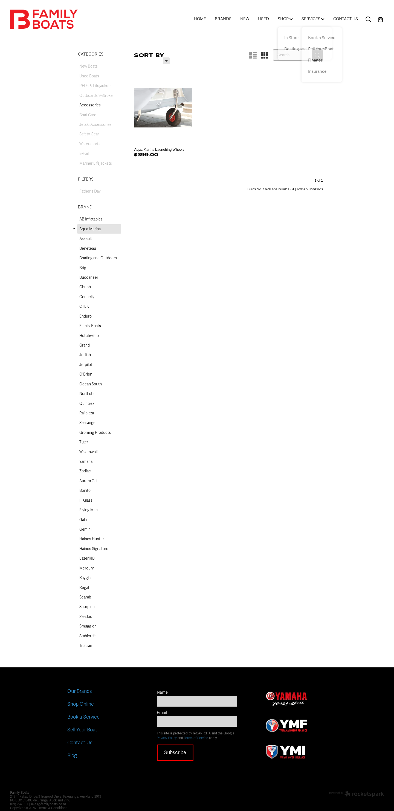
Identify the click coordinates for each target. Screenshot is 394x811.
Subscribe (175, 752)
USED (263, 18)
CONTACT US (345, 18)
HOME (200, 18)
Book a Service (83, 717)
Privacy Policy (167, 738)
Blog (72, 755)
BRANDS (223, 18)
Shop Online (80, 704)
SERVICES (313, 18)
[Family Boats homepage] (47, 19)
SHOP (285, 18)
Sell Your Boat (82, 730)
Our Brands (79, 691)
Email (162, 713)
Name (162, 692)
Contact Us (79, 743)
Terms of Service (196, 738)
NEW (244, 18)
